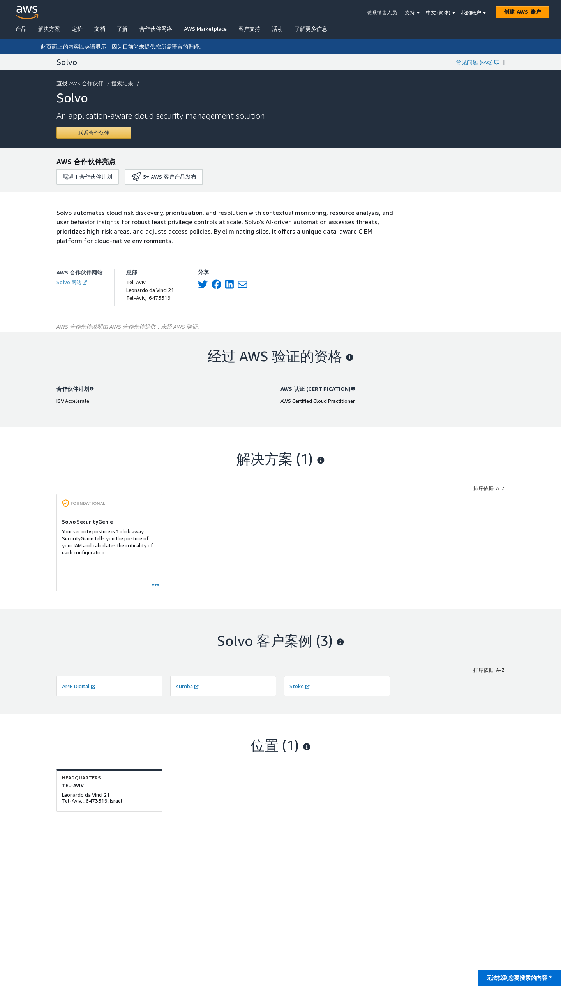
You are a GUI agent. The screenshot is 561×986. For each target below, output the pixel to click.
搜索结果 (123, 83)
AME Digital (78, 686)
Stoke (299, 686)
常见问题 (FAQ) (477, 62)
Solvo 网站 (71, 282)
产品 (21, 28)
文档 (99, 28)
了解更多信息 (311, 28)
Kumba (187, 686)
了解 (122, 28)
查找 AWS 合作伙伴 (80, 83)
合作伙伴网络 (155, 28)
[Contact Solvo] (93, 133)
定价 (77, 28)
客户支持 (249, 28)
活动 (277, 28)
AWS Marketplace (205, 28)
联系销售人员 (382, 12)
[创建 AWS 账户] (522, 12)
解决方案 (49, 28)
